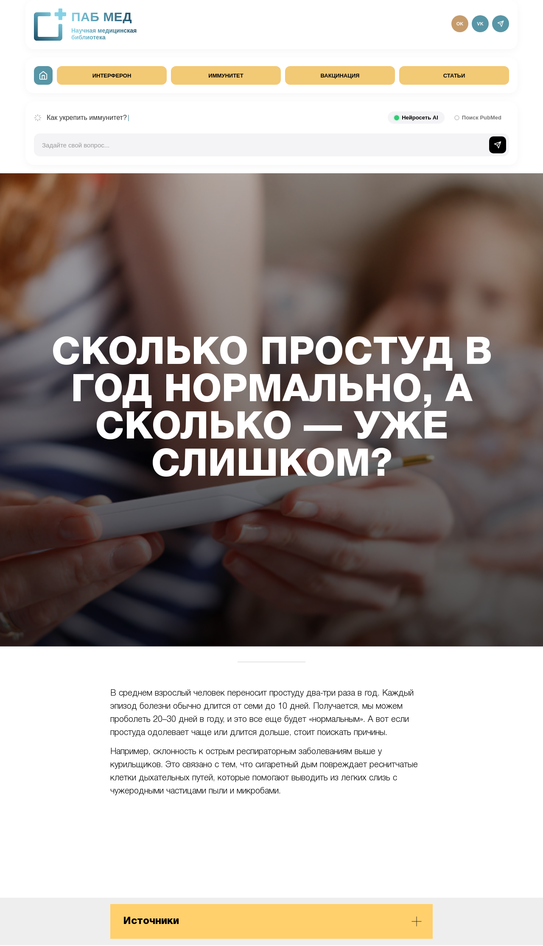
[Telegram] (500, 23)
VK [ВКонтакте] (480, 23)
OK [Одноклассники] (460, 23)
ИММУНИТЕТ (225, 75)
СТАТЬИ (454, 75)
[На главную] (43, 75)
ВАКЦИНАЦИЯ (340, 75)
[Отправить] (497, 144)
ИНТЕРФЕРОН (112, 75)
